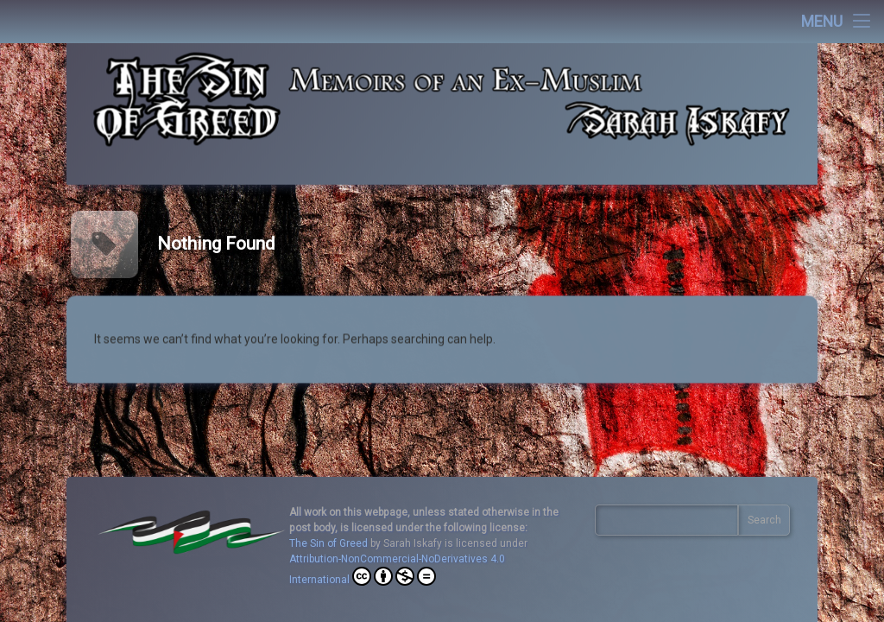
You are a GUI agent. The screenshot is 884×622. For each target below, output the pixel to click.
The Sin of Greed (328, 543)
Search (764, 520)
